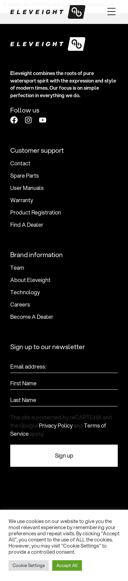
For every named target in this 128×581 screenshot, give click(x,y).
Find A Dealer (26, 224)
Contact (20, 163)
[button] (111, 11)
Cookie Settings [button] (29, 565)
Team (17, 267)
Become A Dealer (31, 316)
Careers (20, 304)
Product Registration (35, 212)
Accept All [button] (67, 565)
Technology (25, 292)
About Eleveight (30, 280)
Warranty (21, 200)
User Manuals (27, 187)
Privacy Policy (56, 425)
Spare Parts (24, 175)
